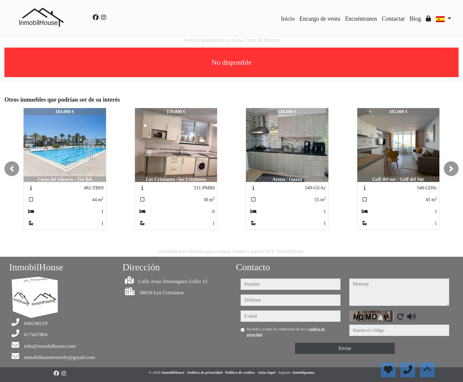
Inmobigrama (303, 372)
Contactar (393, 18)
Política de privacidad (205, 372)
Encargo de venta (319, 18)
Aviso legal (267, 372)
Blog (415, 18)
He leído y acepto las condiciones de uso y (286, 332)
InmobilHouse (173, 372)
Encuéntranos (361, 18)
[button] (11, 168)
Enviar (345, 348)
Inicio (288, 18)
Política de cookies (240, 372)
